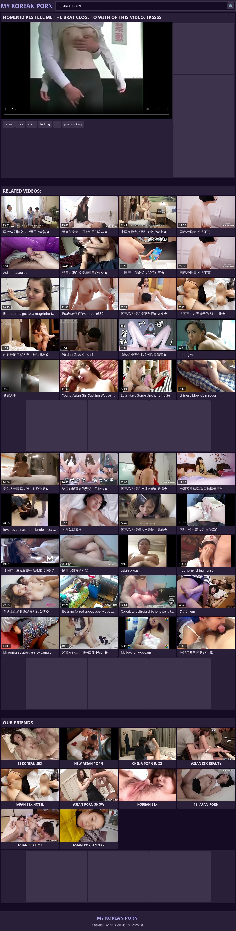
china (31, 124)
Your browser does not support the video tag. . (86, 70)
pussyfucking (73, 124)
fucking (45, 124)
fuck (20, 124)
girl (57, 124)
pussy (9, 124)
